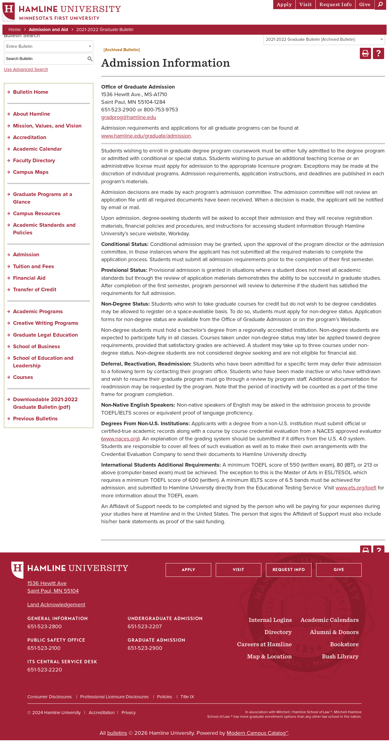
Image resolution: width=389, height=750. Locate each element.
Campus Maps (31, 182)
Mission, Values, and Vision (47, 135)
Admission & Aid (167, 20)
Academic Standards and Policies (44, 239)
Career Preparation (307, 20)
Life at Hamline (252, 20)
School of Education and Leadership (43, 372)
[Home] (65, 14)
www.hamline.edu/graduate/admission (146, 146)
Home (18, 31)
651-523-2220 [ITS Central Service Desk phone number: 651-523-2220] (44, 680)
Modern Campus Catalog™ (257, 743)
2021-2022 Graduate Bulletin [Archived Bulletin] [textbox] (310, 49)
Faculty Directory (34, 170)
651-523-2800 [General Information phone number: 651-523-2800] (44, 636)
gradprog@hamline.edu (128, 127)
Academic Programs (38, 321)
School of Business (36, 356)
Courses (23, 387)
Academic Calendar (37, 159)
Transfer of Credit (34, 299)
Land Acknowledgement (56, 615)
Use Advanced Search (26, 79)
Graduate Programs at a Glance (42, 208)
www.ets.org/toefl (356, 498)
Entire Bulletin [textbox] (19, 56)
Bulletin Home (30, 102)
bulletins (117, 743)
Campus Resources (36, 223)
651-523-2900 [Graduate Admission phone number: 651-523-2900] (145, 658)
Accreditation (29, 147)
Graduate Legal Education (45, 345)
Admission (26, 264)
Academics (210, 20)
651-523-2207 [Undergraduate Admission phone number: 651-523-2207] (145, 636)
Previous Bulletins (35, 429)
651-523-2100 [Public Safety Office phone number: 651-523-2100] (43, 658)
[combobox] (324, 49)
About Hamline (362, 20)
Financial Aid (29, 288)
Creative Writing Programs (45, 333)
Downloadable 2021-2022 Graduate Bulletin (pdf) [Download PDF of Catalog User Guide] (45, 413)
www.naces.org (120, 449)
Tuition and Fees (33, 276)
